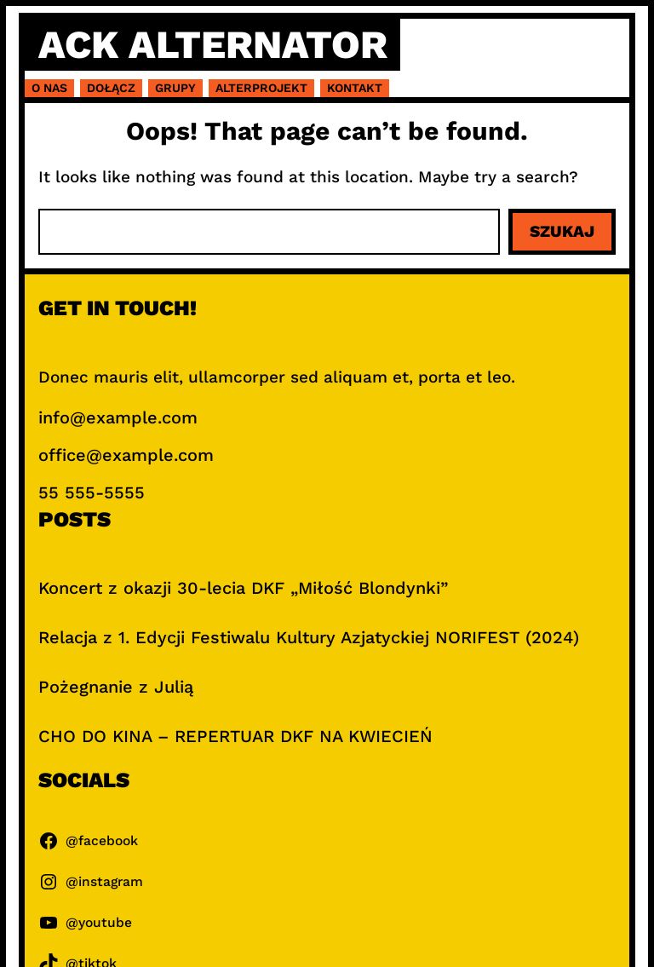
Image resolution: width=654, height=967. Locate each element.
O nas (49, 88)
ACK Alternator (212, 44)
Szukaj (562, 231)
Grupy (175, 88)
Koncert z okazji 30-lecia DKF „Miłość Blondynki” (243, 587)
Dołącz (111, 88)
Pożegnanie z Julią (115, 686)
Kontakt (354, 88)
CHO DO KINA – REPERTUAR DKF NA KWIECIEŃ (235, 736)
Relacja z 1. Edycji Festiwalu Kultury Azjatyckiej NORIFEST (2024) (308, 637)
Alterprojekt (261, 88)
